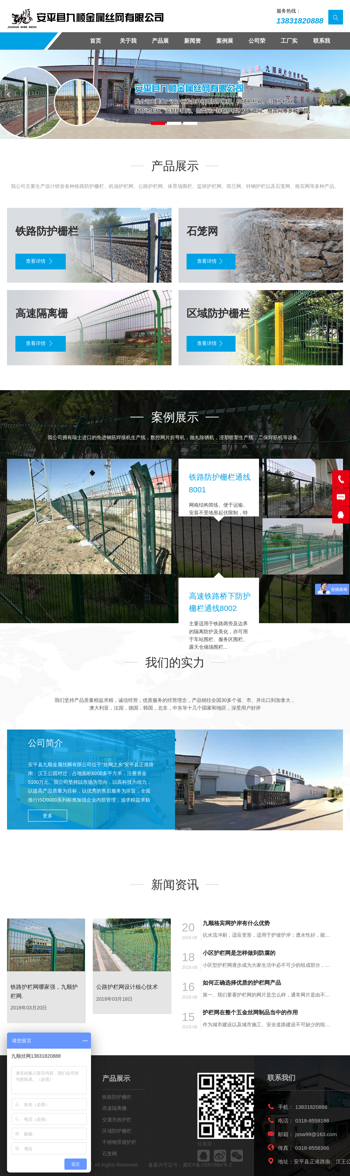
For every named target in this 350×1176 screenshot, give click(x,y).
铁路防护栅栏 (117, 1097)
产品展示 (160, 44)
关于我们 (128, 44)
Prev (9, 94)
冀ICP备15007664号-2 (207, 1165)
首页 (95, 41)
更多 (47, 815)
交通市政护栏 (117, 1119)
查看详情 (40, 261)
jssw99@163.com (316, 1134)
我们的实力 (175, 662)
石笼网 (109, 1153)
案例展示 (224, 44)
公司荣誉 (256, 44)
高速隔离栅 (114, 1108)
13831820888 (300, 20)
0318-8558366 (312, 1148)
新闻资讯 (192, 44)
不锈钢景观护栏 (119, 1142)
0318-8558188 (312, 1121)
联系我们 (321, 44)
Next (340, 94)
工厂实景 (289, 44)
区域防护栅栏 (117, 1131)
